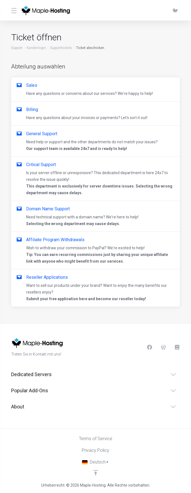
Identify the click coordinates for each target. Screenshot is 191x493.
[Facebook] (150, 347)
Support (17, 48)
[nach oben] (96, 472)
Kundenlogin (36, 48)
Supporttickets (61, 48)
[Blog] (163, 347)
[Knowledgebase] (177, 347)
